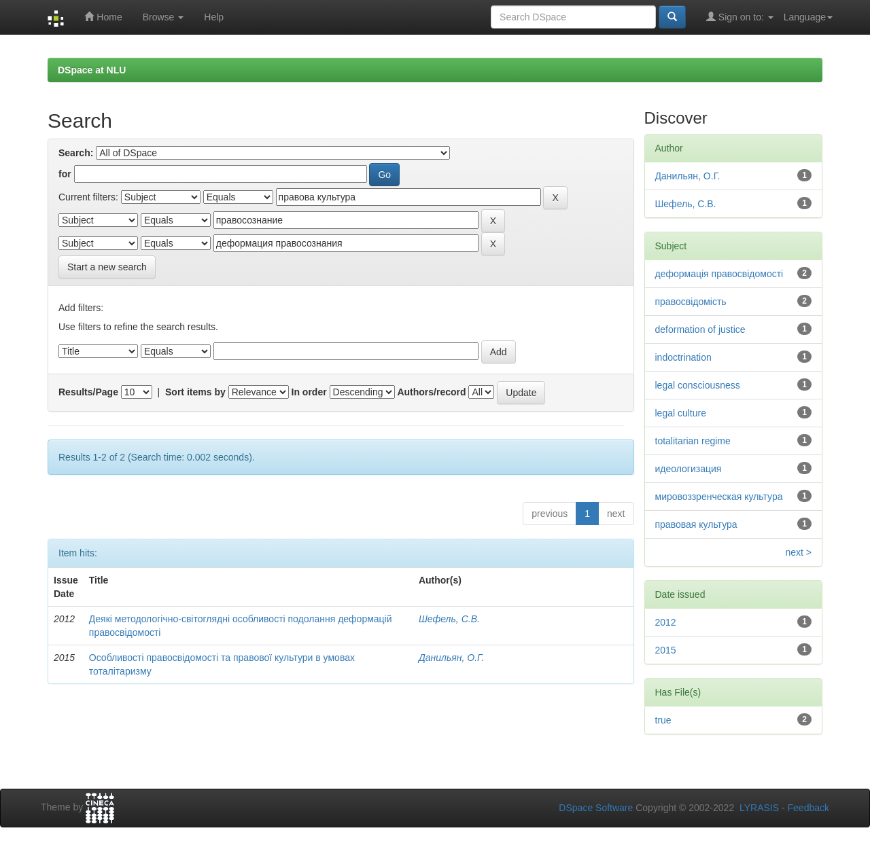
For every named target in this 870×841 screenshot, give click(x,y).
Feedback (808, 807)
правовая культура (696, 524)
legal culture (681, 413)
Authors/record (431, 392)
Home (103, 16)
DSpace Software (596, 807)
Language (808, 17)
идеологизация (688, 468)
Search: (75, 152)
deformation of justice (700, 329)
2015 (665, 650)
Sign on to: (739, 16)
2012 (665, 622)
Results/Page (88, 392)
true (663, 720)
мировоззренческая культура (719, 496)
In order (309, 392)
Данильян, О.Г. (451, 657)
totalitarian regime (693, 440)
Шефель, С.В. (449, 618)
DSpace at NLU (92, 70)
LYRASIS (759, 807)
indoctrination (683, 357)
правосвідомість (691, 301)
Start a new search (107, 267)
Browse (163, 17)
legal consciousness (697, 385)
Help (214, 17)
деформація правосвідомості (719, 273)
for (64, 173)
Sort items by (195, 392)
